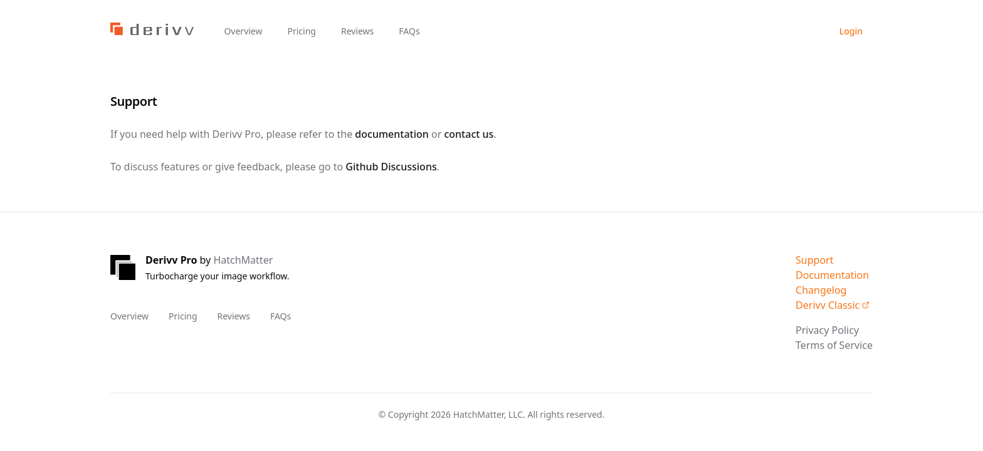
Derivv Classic (833, 305)
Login (851, 31)
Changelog (821, 290)
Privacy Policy (827, 330)
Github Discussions (390, 167)
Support (814, 260)
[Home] (152, 31)
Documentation (832, 275)
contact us (468, 134)
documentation (392, 134)
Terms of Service (834, 345)
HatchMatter (243, 260)
